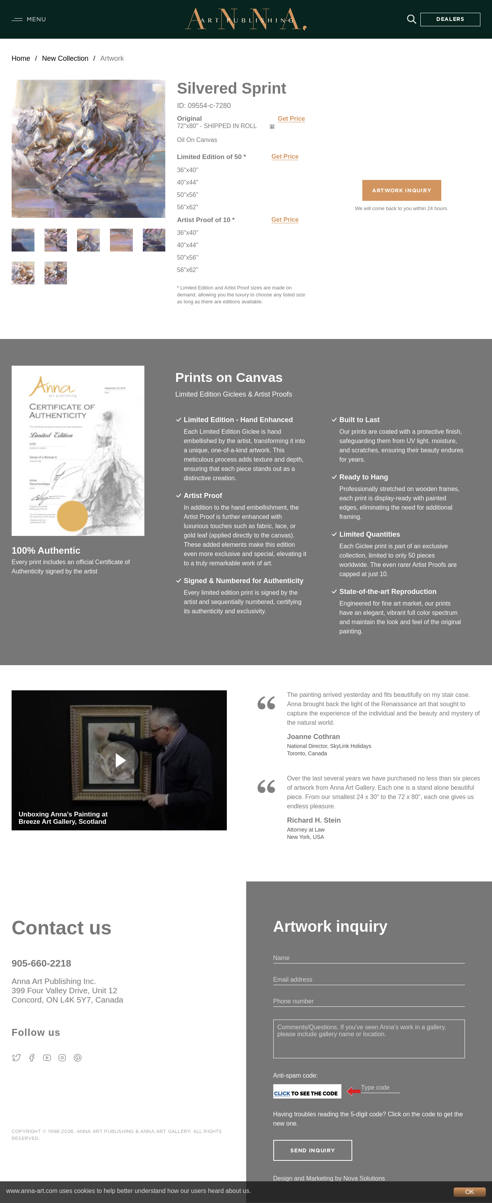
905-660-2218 (42, 963)
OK (469, 1192)
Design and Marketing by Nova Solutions (329, 1179)
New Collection (65, 58)
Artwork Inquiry (402, 191)
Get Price (291, 118)
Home (21, 58)
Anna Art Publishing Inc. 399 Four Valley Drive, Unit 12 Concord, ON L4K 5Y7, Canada (68, 990)
